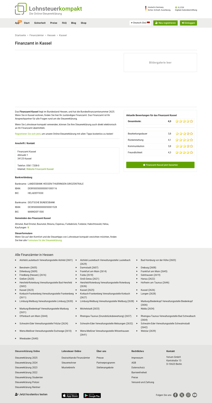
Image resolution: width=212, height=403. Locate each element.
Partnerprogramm (106, 362)
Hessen (51, 35)
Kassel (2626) (148, 290)
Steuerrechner (69, 362)
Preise (53, 23)
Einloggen (188, 23)
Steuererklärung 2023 (26, 367)
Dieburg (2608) (148, 267)
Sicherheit (40, 23)
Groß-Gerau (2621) (89, 278)
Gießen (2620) (27, 278)
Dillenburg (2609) (28, 271)
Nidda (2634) (147, 308)
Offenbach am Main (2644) (34, 316)
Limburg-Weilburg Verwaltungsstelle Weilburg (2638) (107, 301)
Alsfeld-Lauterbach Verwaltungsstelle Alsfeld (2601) (46, 260)
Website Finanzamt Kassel (40, 169)
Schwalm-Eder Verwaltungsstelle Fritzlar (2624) (44, 323)
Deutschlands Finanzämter (76, 357)
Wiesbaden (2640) (29, 338)
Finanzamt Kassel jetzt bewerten (160, 165)
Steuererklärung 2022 (26, 372)
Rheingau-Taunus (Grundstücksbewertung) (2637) (105, 316)
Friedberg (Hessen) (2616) (33, 275)
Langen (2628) (148, 293)
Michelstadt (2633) (90, 308)
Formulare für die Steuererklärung (44, 240)
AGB (133, 362)
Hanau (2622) (148, 278)
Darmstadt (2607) (89, 267)
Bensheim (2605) (28, 267)
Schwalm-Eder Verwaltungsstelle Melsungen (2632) (106, 323)
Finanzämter (37, 35)
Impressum (137, 357)
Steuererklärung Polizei (27, 382)
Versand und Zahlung (142, 382)
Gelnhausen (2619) (150, 275)
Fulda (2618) (86, 275)
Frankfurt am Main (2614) (93, 271)
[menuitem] (140, 22)
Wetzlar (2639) (148, 331)
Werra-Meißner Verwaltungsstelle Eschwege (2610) (46, 331)
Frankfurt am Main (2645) (154, 271)
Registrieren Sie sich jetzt (28, 133)
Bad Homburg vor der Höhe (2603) (158, 260)
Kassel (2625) (87, 290)
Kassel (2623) (27, 290)
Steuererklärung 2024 (26, 362)
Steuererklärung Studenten (29, 377)
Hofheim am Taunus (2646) (155, 282)
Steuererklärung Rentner (27, 387)
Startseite (20, 35)
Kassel (63, 35)
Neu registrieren (165, 23)
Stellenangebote (105, 367)
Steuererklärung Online (27, 351)
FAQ (64, 23)
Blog (73, 23)
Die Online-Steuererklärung (45, 13)
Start (26, 23)
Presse (100, 357)
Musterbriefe (68, 367)
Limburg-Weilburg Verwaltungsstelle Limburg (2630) (46, 301)
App (17, 23)
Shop (83, 23)
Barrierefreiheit (139, 372)
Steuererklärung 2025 (26, 357)
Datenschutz (138, 367)
